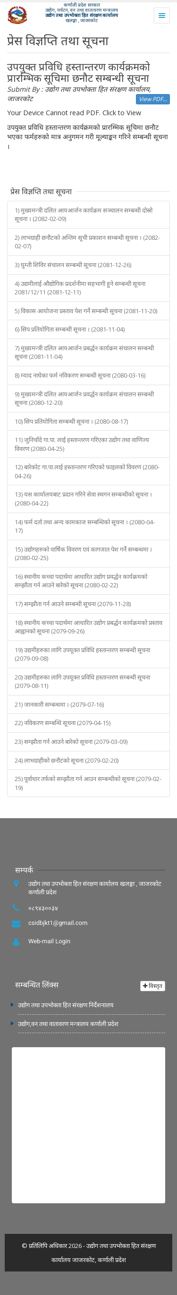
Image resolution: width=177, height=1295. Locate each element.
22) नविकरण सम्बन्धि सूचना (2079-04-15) (62, 723)
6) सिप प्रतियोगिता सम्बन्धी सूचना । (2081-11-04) (70, 329)
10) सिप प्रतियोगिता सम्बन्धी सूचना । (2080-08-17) (71, 421)
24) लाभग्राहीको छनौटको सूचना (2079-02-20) (66, 760)
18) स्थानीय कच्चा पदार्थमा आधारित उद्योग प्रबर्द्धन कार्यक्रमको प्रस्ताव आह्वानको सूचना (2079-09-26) (88, 627)
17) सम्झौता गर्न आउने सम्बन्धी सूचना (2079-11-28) (73, 604)
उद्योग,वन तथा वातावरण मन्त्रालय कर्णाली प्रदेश (68, 1023)
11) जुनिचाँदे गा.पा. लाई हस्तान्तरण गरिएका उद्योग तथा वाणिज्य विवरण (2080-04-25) (82, 444)
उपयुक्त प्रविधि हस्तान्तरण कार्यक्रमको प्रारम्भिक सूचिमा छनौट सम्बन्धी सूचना (78, 72)
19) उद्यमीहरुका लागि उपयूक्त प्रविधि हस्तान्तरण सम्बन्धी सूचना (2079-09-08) (82, 654)
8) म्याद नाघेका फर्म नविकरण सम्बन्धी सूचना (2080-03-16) (80, 375)
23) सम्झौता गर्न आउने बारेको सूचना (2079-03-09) (71, 741)
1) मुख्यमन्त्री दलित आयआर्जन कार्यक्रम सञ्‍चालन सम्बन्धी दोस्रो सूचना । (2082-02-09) (83, 214)
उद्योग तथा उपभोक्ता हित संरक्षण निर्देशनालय (66, 1005)
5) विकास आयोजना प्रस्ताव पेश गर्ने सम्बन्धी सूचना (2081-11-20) (86, 311)
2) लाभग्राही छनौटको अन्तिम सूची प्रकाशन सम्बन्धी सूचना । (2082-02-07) (87, 242)
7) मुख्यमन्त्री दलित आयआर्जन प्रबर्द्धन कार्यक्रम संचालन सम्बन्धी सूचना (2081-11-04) (84, 352)
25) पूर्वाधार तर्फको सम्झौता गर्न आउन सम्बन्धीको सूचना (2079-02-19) (88, 783)
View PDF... (153, 99)
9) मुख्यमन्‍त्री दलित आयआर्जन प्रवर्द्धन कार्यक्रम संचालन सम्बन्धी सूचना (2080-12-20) (84, 398)
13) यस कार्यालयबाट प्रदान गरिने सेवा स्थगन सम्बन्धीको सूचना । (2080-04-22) (83, 498)
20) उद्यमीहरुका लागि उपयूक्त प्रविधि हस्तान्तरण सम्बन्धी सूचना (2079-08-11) (82, 681)
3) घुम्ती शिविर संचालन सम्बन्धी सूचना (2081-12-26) (73, 265)
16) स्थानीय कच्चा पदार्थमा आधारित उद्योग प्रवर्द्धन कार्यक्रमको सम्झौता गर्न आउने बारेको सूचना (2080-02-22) (81, 581)
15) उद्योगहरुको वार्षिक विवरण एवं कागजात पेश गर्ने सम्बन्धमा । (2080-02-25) (83, 553)
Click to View (121, 112)
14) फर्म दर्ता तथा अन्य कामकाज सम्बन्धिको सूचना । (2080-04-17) (85, 526)
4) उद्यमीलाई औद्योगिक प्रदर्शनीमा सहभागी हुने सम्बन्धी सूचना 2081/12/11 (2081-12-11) (80, 288)
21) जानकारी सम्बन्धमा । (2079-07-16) (59, 704)
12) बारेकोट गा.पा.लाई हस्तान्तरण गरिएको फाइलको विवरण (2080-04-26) (87, 471)
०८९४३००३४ (43, 908)
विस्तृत (152, 986)
